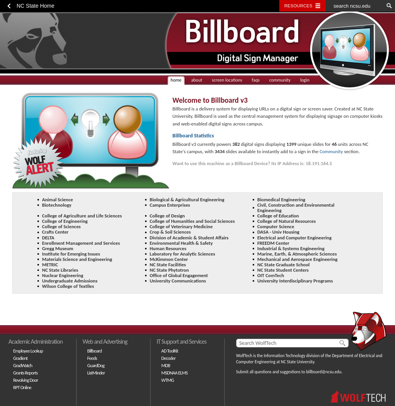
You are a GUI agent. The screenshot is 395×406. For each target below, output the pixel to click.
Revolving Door (25, 380)
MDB (165, 365)
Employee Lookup (28, 351)
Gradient (20, 358)
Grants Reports (25, 373)
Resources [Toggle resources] (298, 5)
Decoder (168, 358)
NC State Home (35, 6)
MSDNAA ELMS (174, 373)
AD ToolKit (169, 351)
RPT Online (22, 387)
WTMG (167, 380)
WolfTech (244, 355)
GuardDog (96, 365)
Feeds (92, 358)
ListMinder (96, 373)
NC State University (297, 361)
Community (331, 151)
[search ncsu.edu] (354, 6)
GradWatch (22, 365)
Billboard (94, 351)
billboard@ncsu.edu (323, 371)
